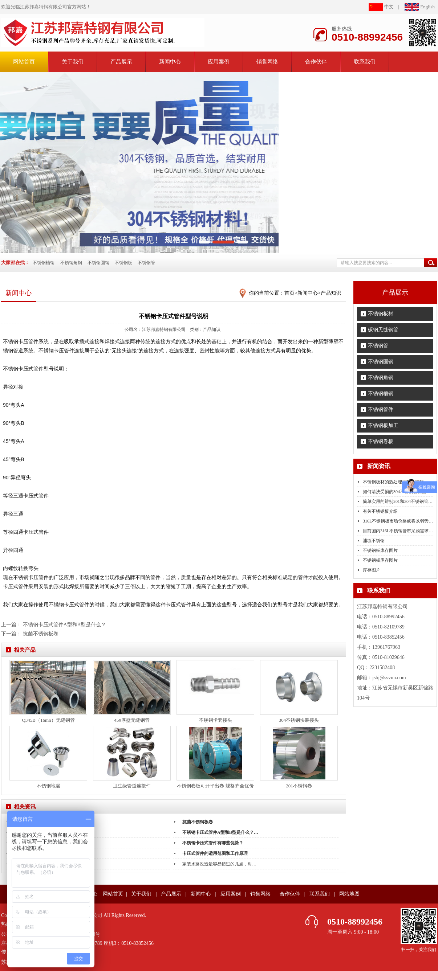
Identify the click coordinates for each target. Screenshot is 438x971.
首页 (289, 293)
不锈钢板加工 (383, 425)
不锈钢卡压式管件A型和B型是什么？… (220, 832)
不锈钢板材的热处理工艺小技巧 (393, 481)
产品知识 (331, 293)
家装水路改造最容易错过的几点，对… (219, 863)
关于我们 (73, 62)
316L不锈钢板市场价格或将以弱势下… (400, 521)
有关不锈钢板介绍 (380, 511)
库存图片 (371, 570)
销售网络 (267, 62)
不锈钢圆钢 (98, 262)
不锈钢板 (123, 262)
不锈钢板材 (380, 313)
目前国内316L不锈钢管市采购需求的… (400, 530)
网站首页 (113, 894)
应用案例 (219, 62)
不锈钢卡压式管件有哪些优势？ (212, 842)
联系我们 (365, 62)
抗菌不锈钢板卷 (40, 633)
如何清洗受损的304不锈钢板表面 (394, 491)
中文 (381, 6)
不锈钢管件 (380, 409)
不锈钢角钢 (71, 262)
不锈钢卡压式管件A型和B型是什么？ (64, 624)
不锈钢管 (146, 262)
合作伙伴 (316, 62)
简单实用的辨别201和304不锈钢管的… (400, 501)
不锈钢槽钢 (43, 262)
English (420, 6)
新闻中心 (170, 62)
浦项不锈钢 (374, 540)
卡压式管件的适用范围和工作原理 (215, 853)
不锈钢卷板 (380, 441)
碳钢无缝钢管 (383, 329)
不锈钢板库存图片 (380, 550)
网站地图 (349, 894)
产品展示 (121, 62)
